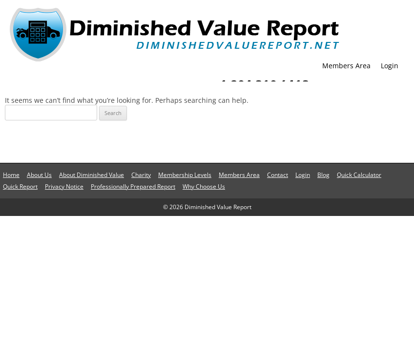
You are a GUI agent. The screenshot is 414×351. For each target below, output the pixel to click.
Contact (277, 175)
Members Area (346, 65)
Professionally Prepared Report (133, 186)
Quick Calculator (359, 175)
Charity (141, 175)
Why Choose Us (204, 186)
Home (11, 175)
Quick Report (20, 186)
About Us (39, 175)
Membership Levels (184, 175)
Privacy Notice (64, 186)
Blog (323, 175)
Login (389, 65)
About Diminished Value (91, 175)
